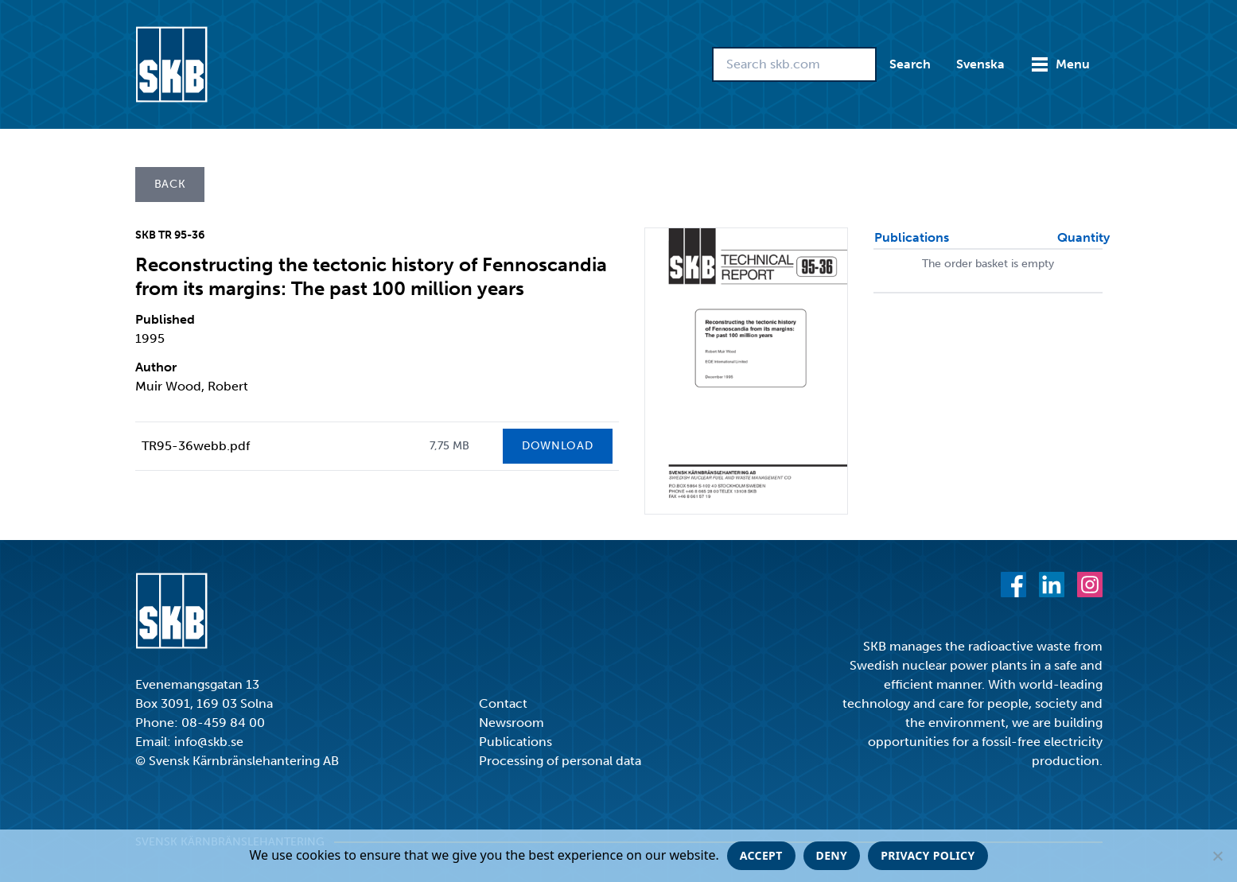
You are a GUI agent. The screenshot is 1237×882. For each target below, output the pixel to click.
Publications (515, 741)
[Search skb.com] (794, 64)
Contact (503, 703)
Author (156, 367)
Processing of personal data (560, 760)
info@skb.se (208, 741)
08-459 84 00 (223, 722)
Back (170, 184)
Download (557, 446)
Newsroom (511, 722)
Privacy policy (927, 855)
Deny (832, 855)
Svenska (980, 64)
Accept (761, 855)
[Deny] (1217, 856)
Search (910, 64)
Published (165, 319)
